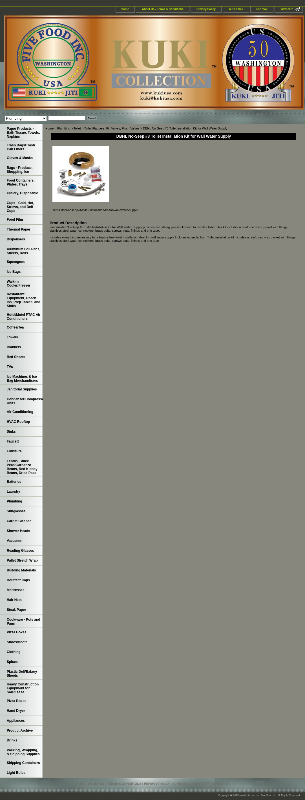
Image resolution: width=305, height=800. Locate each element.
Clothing (14, 652)
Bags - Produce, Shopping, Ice (19, 170)
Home (49, 128)
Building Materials (21, 570)
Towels (12, 337)
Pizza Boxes (16, 632)
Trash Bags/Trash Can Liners (21, 147)
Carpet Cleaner (19, 521)
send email (236, 9)
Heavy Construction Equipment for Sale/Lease (23, 688)
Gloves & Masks (20, 158)
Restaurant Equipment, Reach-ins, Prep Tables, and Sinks (23, 300)
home (125, 9)
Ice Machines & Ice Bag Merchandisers (22, 379)
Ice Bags (14, 272)
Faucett (13, 441)
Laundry (13, 491)
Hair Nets (14, 600)
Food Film (15, 220)
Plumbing (63, 128)
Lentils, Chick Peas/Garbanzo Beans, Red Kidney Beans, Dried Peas (22, 467)
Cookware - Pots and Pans (23, 621)
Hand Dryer (16, 711)
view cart (286, 9)
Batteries (14, 482)
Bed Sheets (16, 357)
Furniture (14, 451)
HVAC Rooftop (18, 422)
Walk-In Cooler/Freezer (18, 283)
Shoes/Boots (17, 642)
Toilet (77, 128)
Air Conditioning (20, 412)
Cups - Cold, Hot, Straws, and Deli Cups (20, 207)
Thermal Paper (18, 229)
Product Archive (20, 730)
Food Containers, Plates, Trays (21, 182)
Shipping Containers (23, 763)
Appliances (16, 721)
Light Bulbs (16, 773)
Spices (12, 662)
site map (262, 9)
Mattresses (16, 590)
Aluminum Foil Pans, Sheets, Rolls (23, 251)
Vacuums (14, 541)
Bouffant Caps (18, 580)
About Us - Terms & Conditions (163, 9)
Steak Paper (16, 610)
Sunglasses (16, 511)
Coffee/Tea (15, 327)
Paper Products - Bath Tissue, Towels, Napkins (23, 132)
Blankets (14, 347)
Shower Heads (18, 531)
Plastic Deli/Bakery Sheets (22, 674)
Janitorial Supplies (22, 389)
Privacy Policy (206, 9)
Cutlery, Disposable (22, 193)
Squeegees (16, 262)
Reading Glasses (20, 551)
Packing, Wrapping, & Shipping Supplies (23, 752)
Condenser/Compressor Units (25, 401)
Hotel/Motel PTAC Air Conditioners (23, 317)
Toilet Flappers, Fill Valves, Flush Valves (111, 128)
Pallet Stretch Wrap (22, 560)
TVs (10, 367)
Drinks (12, 740)
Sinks (11, 431)
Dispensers (16, 239)
